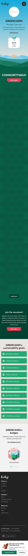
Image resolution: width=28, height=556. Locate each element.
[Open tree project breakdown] (14, 43)
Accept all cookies (9, 552)
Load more (14, 296)
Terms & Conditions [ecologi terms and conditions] (15, 531)
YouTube (3, 490)
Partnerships (4, 501)
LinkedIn (3, 483)
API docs (3, 508)
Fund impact (14, 80)
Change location (8, 536)
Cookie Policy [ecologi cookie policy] (4, 531)
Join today (14, 329)
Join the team (4, 513)
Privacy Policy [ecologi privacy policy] (15, 528)
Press (2, 510)
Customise (22, 552)
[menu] (24, 4)
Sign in (3, 497)
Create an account (6, 499)
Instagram (4, 486)
